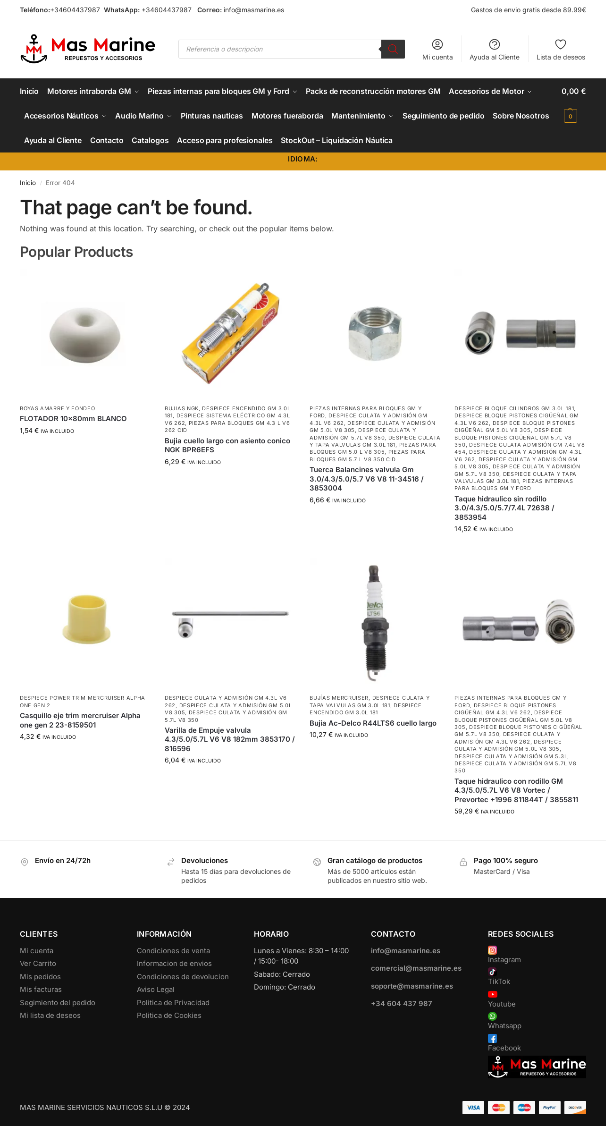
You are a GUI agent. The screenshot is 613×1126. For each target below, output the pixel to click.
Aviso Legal (156, 989)
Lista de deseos (561, 49)
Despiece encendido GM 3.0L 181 (366, 709)
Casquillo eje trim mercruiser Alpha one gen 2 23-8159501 (80, 720)
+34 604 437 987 (401, 1003)
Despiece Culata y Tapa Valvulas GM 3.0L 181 (375, 441)
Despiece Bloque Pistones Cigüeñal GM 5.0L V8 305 (514, 426)
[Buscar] (393, 49)
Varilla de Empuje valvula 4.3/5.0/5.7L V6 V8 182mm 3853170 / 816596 (230, 739)
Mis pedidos (40, 976)
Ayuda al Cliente (495, 49)
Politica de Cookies (169, 1015)
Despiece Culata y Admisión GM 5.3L (510, 756)
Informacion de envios (174, 963)
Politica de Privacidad (173, 1002)
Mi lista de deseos (50, 1015)
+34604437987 (75, 10)
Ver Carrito (38, 963)
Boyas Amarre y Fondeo (57, 408)
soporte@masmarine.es (412, 986)
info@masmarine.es (254, 10)
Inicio (28, 182)
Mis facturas (41, 989)
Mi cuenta (437, 49)
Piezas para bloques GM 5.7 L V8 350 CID (367, 455)
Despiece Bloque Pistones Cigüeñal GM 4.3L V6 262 (505, 709)
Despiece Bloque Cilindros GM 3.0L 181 (514, 408)
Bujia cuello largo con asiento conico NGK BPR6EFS (227, 445)
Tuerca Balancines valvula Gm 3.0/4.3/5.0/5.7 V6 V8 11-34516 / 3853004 (367, 478)
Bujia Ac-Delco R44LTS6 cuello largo (373, 723)
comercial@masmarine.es (416, 968)
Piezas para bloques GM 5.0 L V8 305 (373, 448)
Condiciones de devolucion (183, 976)
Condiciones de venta (173, 950)
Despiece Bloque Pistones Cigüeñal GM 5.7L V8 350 (513, 437)
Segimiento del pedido (57, 1002)
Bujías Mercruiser (339, 697)
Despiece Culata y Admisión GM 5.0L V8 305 (508, 745)
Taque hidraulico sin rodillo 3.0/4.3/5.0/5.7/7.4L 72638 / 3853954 (504, 508)
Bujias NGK (182, 408)
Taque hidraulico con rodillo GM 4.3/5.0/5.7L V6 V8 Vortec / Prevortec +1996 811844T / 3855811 (516, 790)
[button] (574, 103)
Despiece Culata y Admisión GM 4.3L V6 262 (507, 738)
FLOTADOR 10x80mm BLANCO (73, 418)
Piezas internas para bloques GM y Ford (513, 484)
